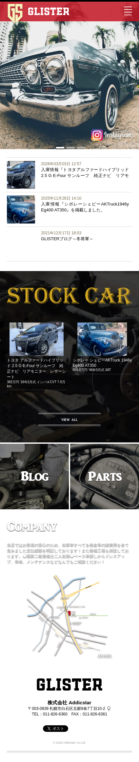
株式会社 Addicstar (69, 702)
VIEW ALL (69, 420)
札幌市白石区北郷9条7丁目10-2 (77, 708)
